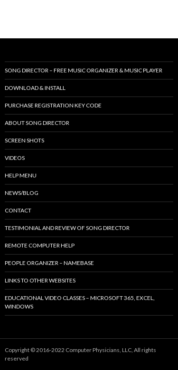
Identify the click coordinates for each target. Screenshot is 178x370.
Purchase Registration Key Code (53, 105)
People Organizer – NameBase (49, 262)
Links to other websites (40, 280)
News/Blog (21, 192)
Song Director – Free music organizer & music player (83, 70)
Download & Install (35, 87)
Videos (15, 157)
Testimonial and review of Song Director (67, 227)
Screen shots (24, 140)
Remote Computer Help (40, 245)
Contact (18, 210)
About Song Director (37, 122)
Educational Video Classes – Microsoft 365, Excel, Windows (80, 302)
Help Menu (21, 175)
